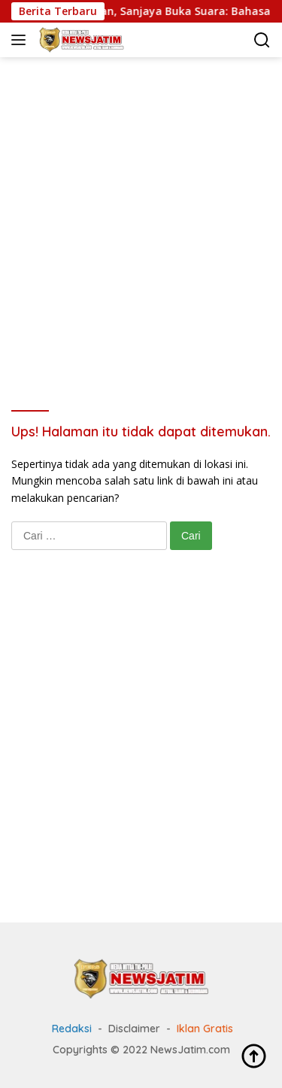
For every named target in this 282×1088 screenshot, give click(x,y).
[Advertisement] (141, 213)
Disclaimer (134, 1028)
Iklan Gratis (205, 1028)
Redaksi (72, 1028)
